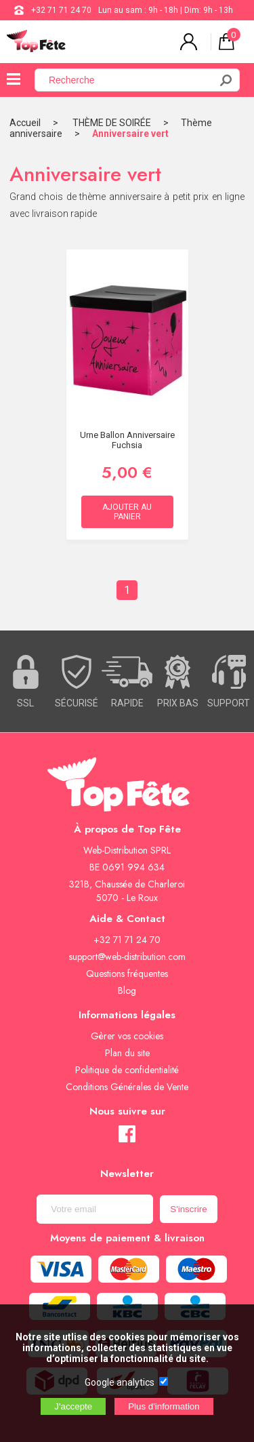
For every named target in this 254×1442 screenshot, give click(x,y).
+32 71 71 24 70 (61, 10)
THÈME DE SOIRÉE (111, 122)
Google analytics (119, 1382)
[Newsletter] (95, 1209)
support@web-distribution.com (127, 956)
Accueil (25, 122)
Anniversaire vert (130, 133)
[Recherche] (130, 80)
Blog (127, 990)
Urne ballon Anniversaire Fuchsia (127, 440)
